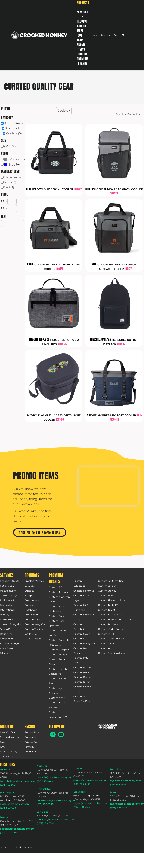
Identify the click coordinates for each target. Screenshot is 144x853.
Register (105, 35)
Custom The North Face (111, 600)
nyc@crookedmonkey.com (125, 780)
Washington (7, 792)
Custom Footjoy (58, 654)
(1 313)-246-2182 (8, 832)
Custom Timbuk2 (108, 605)
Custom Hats (32, 600)
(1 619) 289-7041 (45, 823)
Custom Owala (82, 633)
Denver (78, 768)
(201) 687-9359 (118, 784)
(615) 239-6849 (45, 781)
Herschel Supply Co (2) (15, 177)
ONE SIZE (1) (13, 146)
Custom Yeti (105, 648)
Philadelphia (44, 789)
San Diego (42, 811)
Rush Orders (7, 619)
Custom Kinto (57, 697)
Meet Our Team (8, 732)
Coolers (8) (14, 133)
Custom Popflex (83, 667)
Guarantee (30, 737)
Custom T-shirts (34, 629)
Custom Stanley (107, 590)
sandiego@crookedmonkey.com (55, 819)
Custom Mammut (84, 590)
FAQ (2, 746)
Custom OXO (81, 638)
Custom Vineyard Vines (111, 638)
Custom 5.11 (55, 587)
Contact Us (6, 756)
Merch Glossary (8, 751)
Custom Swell (106, 595)
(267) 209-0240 (45, 804)
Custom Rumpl (82, 682)
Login (94, 35)
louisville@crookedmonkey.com (18, 781)
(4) (12, 164)
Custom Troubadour (109, 624)
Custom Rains (81, 672)
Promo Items (14, 123)
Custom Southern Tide (111, 581)
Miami (113, 792)
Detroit (4, 817)
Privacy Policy (32, 742)
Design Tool (6, 633)
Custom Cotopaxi (59, 649)
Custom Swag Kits (10, 624)
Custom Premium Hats (111, 653)
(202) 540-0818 (8, 807)
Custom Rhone (82, 677)
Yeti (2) (9, 187)
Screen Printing (8, 629)
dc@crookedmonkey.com (15, 804)
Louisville (5, 769)
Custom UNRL (106, 633)
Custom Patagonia (84, 643)
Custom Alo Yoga (59, 592)
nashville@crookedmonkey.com (55, 777)
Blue (11, 164)
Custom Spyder (107, 585)
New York (115, 769)
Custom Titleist (106, 609)
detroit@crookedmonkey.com (17, 828)
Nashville (42, 765)
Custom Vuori (106, 643)
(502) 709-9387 (8, 784)
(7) (15, 159)
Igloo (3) (10, 182)
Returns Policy (33, 732)
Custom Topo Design (110, 614)
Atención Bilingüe (10, 643)
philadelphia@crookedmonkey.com (57, 800)
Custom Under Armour (111, 629)
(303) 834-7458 (82, 784)
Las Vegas (79, 791)
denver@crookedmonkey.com (91, 780)
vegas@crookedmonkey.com (90, 803)
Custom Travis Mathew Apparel (116, 619)
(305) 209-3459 (118, 807)
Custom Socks (33, 619)
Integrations (7, 638)
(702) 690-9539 (82, 807)
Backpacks (13, 128)
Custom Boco (57, 616)
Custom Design (9, 595)
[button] (83, 4)
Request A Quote (9, 581)
